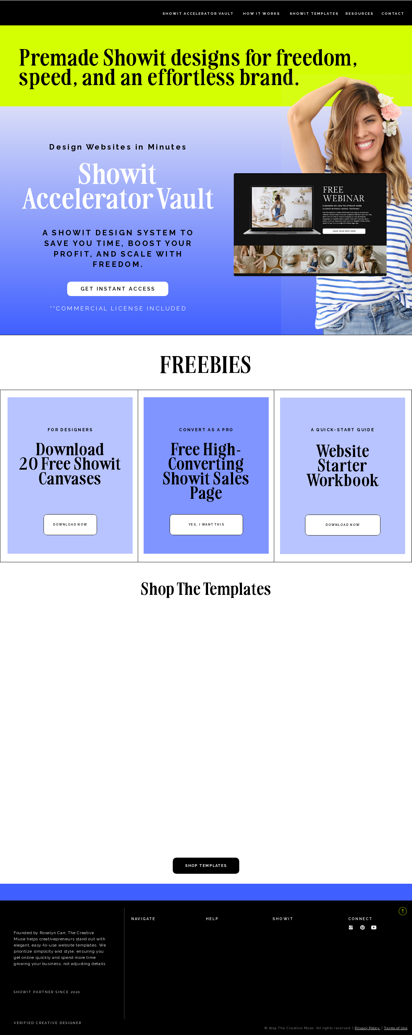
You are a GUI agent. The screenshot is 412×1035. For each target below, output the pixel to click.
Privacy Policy (367, 1028)
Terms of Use (396, 1028)
